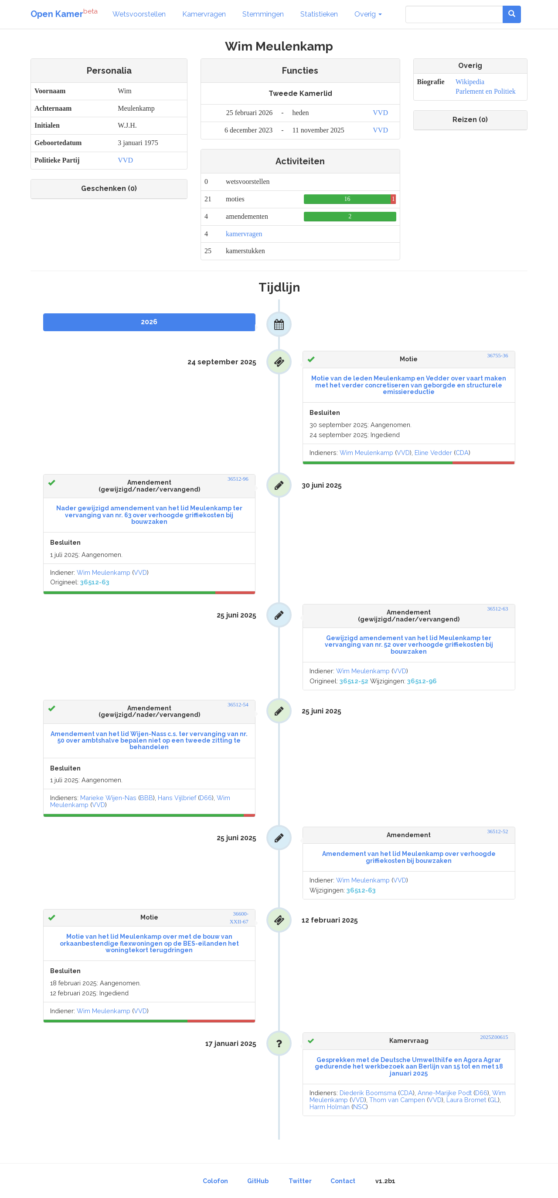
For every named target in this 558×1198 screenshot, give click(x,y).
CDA (462, 452)
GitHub (258, 1181)
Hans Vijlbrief (177, 797)
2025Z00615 (494, 1037)
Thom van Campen (397, 1099)
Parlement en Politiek (486, 91)
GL (494, 1099)
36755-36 (497, 356)
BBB (146, 797)
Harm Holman (330, 1106)
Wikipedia (470, 81)
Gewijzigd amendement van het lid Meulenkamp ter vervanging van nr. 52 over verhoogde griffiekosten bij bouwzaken (409, 645)
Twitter (300, 1181)
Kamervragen (204, 14)
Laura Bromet (466, 1099)
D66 (206, 797)
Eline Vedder (433, 452)
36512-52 (497, 831)
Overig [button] (368, 14)
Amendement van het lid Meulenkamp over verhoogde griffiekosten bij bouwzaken (409, 857)
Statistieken (319, 14)
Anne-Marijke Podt (445, 1092)
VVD (125, 160)
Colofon (215, 1181)
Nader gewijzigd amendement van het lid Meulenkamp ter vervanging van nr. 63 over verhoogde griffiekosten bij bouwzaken (149, 515)
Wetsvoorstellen (139, 14)
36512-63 (497, 609)
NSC (359, 1106)
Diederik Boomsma (368, 1092)
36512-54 (238, 705)
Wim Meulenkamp (366, 452)
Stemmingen (263, 14)
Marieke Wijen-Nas (108, 797)
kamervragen (244, 234)
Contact (342, 1181)
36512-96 (238, 479)
